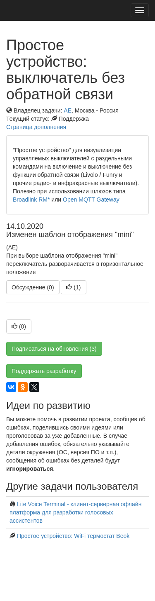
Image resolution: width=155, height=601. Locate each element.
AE (68, 110)
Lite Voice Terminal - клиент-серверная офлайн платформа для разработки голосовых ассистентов (75, 512)
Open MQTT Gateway (91, 199)
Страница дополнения (36, 127)
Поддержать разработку (44, 371)
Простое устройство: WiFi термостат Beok (73, 536)
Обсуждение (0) (33, 287)
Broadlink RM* (31, 199)
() (73, 287)
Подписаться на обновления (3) (54, 348)
